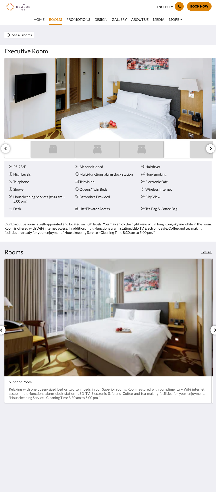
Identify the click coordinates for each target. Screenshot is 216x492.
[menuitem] (39, 19)
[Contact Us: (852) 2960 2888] (179, 6)
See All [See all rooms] (206, 252)
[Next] (210, 148)
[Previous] (5, 148)
